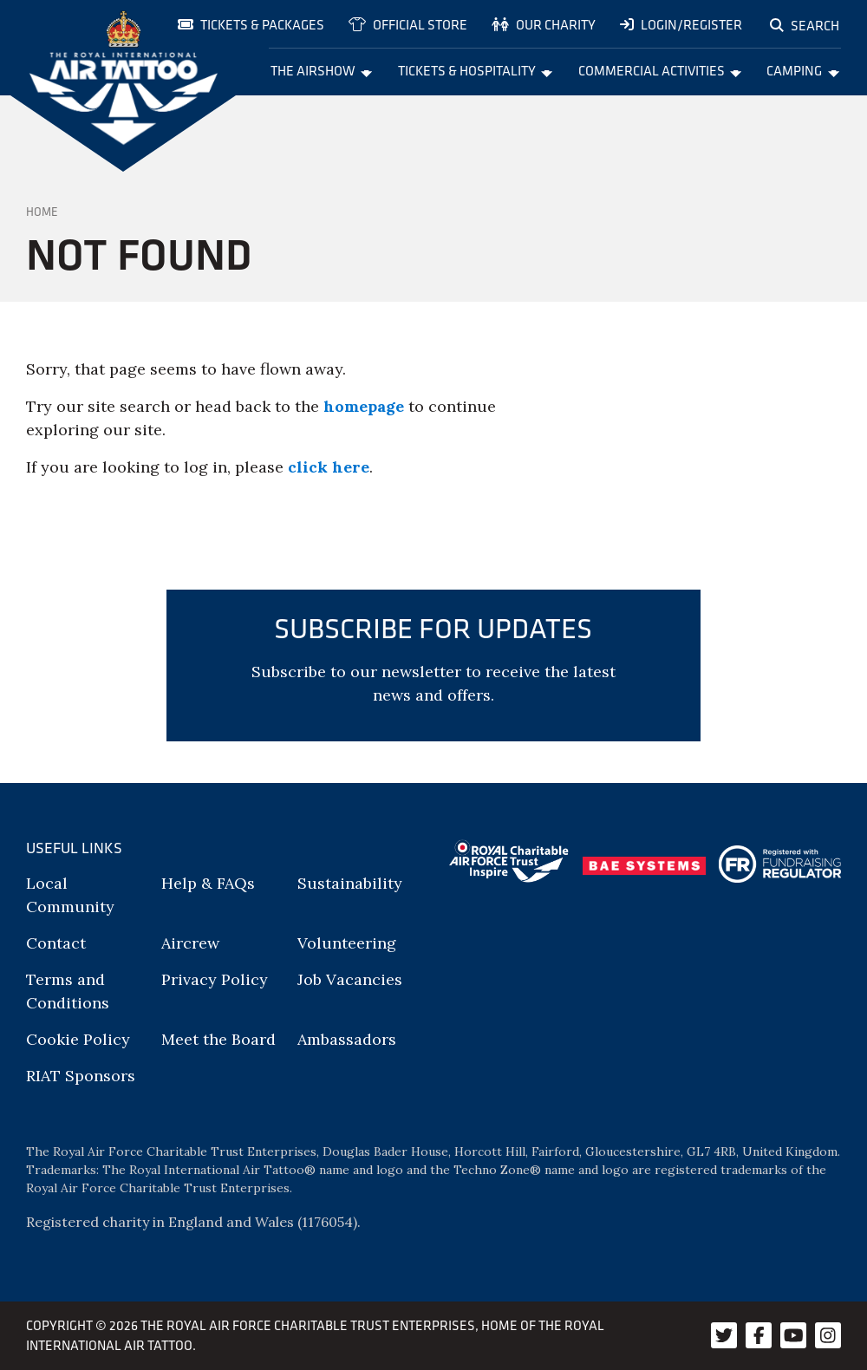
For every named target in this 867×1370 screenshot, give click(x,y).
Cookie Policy (78, 1039)
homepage (363, 406)
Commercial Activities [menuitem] (660, 70)
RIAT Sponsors (80, 1076)
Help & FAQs (208, 883)
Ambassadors (346, 1039)
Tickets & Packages (251, 24)
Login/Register (681, 24)
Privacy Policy (214, 979)
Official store (408, 24)
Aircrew (190, 943)
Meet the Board (218, 1039)
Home (42, 211)
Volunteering (346, 943)
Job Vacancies (349, 979)
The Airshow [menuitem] (322, 70)
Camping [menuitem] (802, 70)
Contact (56, 943)
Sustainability (349, 883)
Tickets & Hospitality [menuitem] (475, 70)
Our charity (544, 24)
